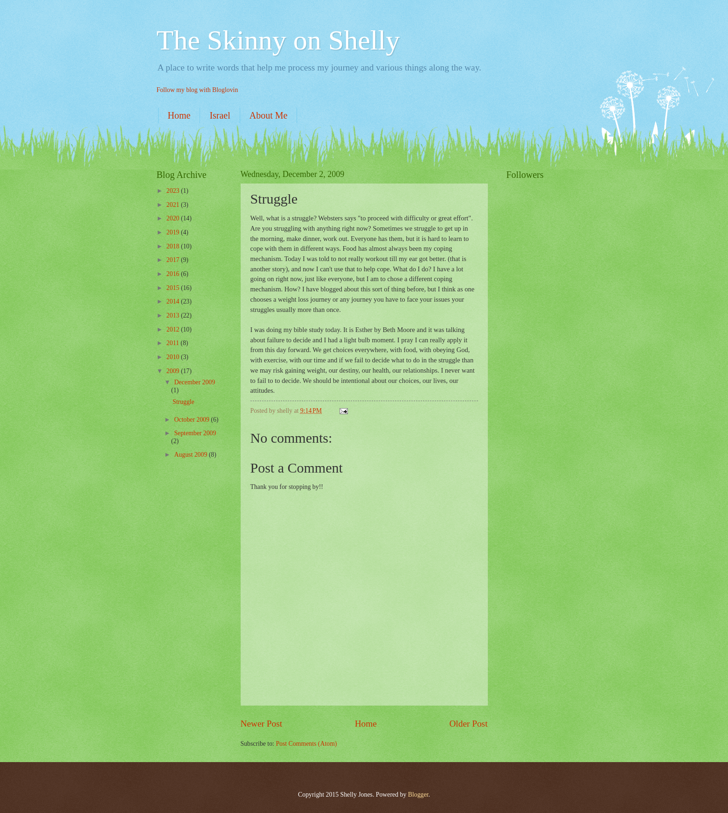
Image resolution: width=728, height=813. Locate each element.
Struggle (183, 401)
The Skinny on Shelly (278, 40)
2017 (173, 259)
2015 (173, 287)
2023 (173, 190)
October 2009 (192, 419)
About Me (269, 115)
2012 (173, 329)
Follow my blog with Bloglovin (197, 89)
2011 (173, 342)
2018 (173, 246)
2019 (173, 232)
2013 (173, 315)
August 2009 (191, 454)
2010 (173, 357)
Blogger (418, 794)
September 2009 (195, 433)
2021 (173, 204)
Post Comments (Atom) (306, 743)
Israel (219, 115)
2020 (173, 218)
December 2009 (194, 382)
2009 (173, 371)
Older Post (468, 723)
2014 (173, 301)
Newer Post (262, 723)
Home (179, 115)
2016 (173, 273)
